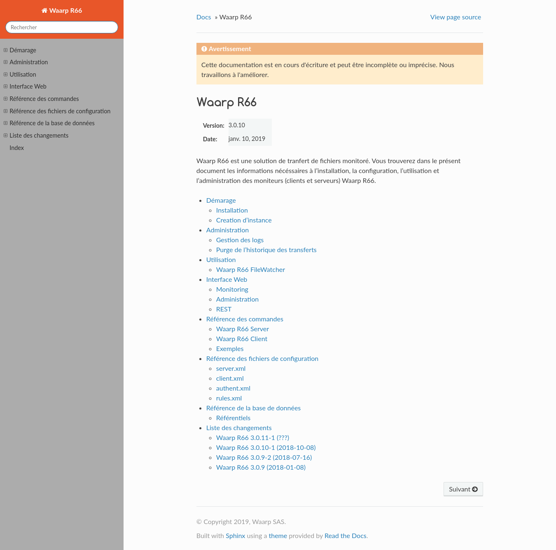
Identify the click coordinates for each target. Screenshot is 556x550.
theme (278, 535)
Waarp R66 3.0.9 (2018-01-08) (261, 467)
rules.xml (229, 398)
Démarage (20, 50)
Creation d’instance (244, 220)
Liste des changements (36, 135)
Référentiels (233, 417)
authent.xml (233, 388)
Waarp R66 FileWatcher (250, 269)
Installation (232, 210)
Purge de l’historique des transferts (266, 249)
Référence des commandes (41, 99)
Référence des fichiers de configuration (57, 111)
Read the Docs (346, 535)
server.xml (231, 368)
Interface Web (25, 86)
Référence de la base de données (49, 123)
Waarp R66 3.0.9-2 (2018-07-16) (264, 457)
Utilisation (20, 74)
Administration (26, 62)
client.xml (230, 378)
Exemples (230, 348)
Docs (203, 17)
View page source (455, 17)
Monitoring (232, 289)
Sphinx (235, 535)
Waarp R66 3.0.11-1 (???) (252, 437)
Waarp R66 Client (241, 338)
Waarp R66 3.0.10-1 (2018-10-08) (266, 447)
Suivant (463, 489)
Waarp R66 (65, 10)
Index (16, 147)
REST (223, 309)
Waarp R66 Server (242, 328)
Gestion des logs (240, 239)
